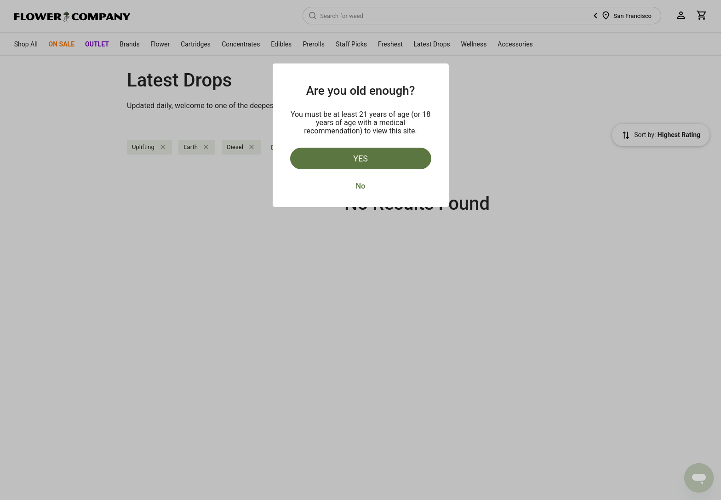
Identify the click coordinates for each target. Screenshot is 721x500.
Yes (360, 158)
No (360, 186)
